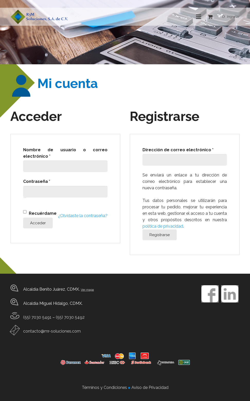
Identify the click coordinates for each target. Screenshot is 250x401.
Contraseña (48, 181)
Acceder (38, 223)
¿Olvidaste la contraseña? (83, 215)
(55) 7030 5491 (37, 317)
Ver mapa (87, 289)
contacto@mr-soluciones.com (52, 331)
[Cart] (210, 17)
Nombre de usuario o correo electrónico (65, 153)
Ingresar (233, 17)
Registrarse (159, 235)
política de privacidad (162, 226)
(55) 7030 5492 (70, 317)
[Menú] (199, 16)
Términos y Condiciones (105, 387)
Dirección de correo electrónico (184, 149)
